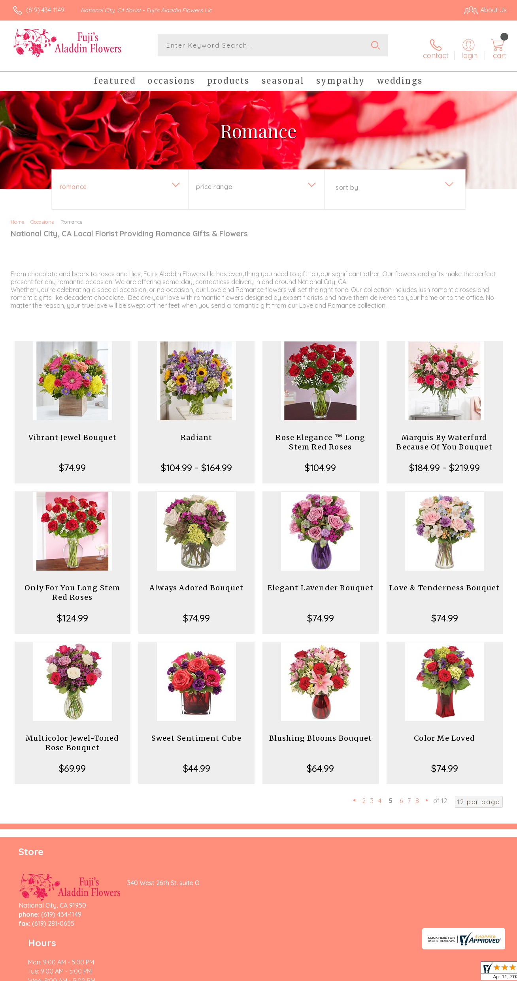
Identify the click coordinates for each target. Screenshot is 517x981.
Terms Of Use (332, 973)
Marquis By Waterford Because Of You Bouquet (444, 436)
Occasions (42, 216)
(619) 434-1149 (45, 10)
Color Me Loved (444, 732)
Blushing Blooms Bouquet (320, 732)
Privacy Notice (379, 973)
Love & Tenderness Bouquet (444, 582)
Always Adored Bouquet (196, 582)
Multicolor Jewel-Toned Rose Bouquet (72, 737)
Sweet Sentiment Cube (196, 732)
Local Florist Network (435, 973)
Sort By (347, 182)
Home (18, 216)
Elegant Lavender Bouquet (321, 582)
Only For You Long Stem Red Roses (72, 587)
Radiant (196, 431)
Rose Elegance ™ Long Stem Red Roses (320, 436)
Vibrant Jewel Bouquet (72, 431)
